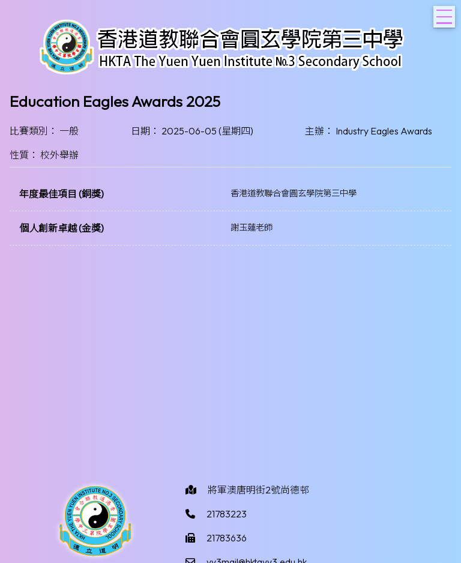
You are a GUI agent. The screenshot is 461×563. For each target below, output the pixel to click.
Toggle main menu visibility (445, 13)
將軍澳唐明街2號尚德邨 (258, 490)
